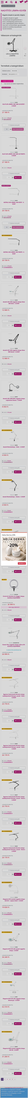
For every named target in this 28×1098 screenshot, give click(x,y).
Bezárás (22, 563)
